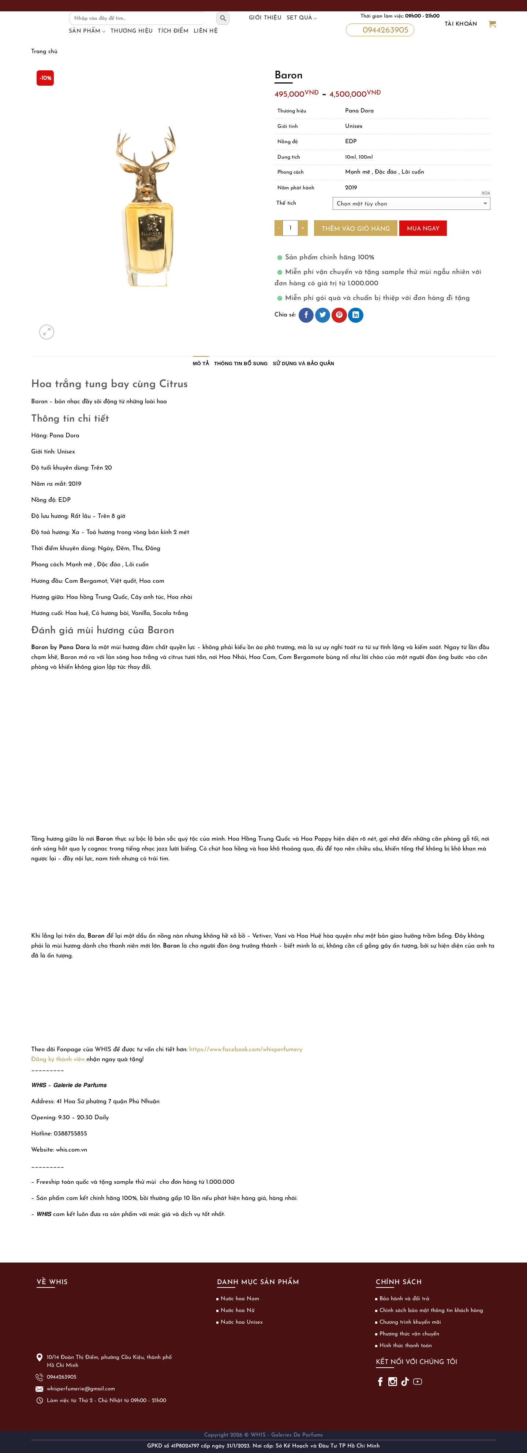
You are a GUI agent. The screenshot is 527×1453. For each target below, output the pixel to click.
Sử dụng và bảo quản (303, 363)
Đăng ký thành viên (58, 1059)
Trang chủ (44, 52)
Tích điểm (173, 31)
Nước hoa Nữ (237, 1310)
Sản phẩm (87, 31)
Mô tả (201, 363)
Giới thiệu (265, 18)
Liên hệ (206, 31)
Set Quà (302, 18)
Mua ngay (423, 229)
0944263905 (379, 30)
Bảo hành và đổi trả (404, 1299)
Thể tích (286, 203)
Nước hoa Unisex (242, 1322)
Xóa (486, 194)
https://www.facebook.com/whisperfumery (245, 1049)
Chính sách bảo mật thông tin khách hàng (431, 1310)
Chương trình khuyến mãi (410, 1322)
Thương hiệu (132, 31)
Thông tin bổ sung (241, 363)
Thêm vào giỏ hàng (356, 229)
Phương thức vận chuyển (409, 1334)
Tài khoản (461, 24)
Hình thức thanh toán (406, 1346)
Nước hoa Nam (240, 1299)
